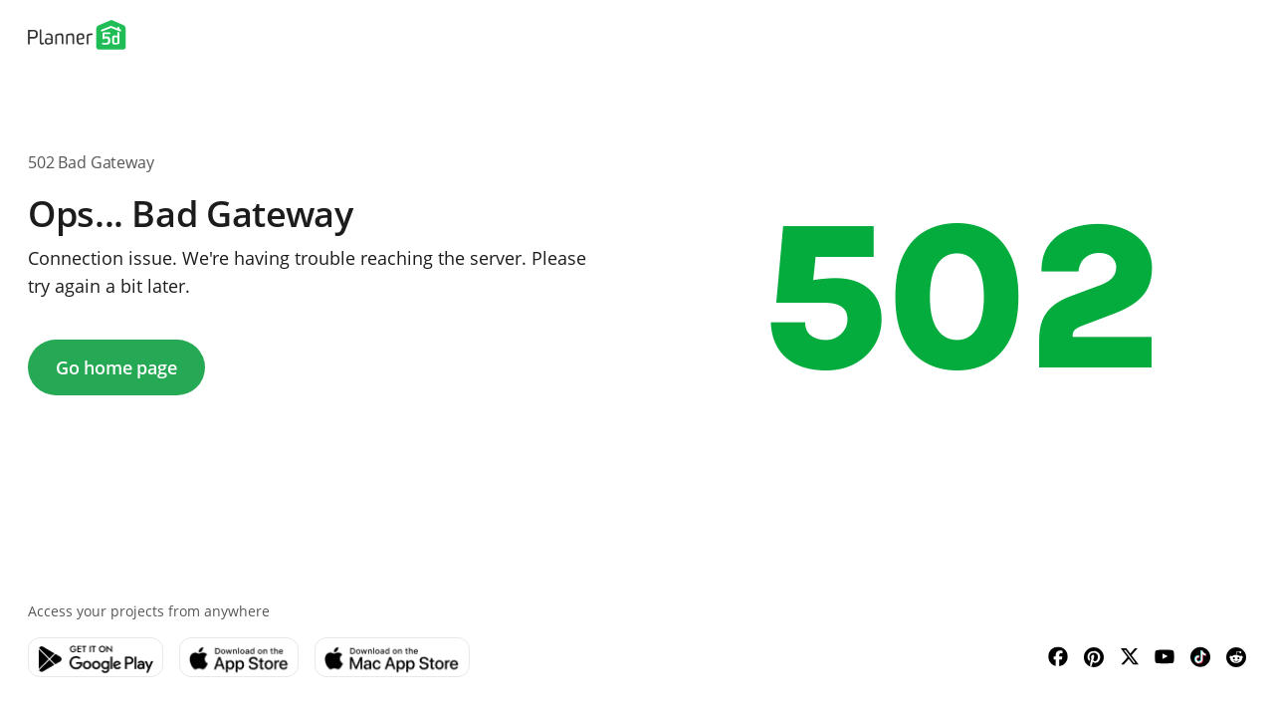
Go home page (116, 367)
